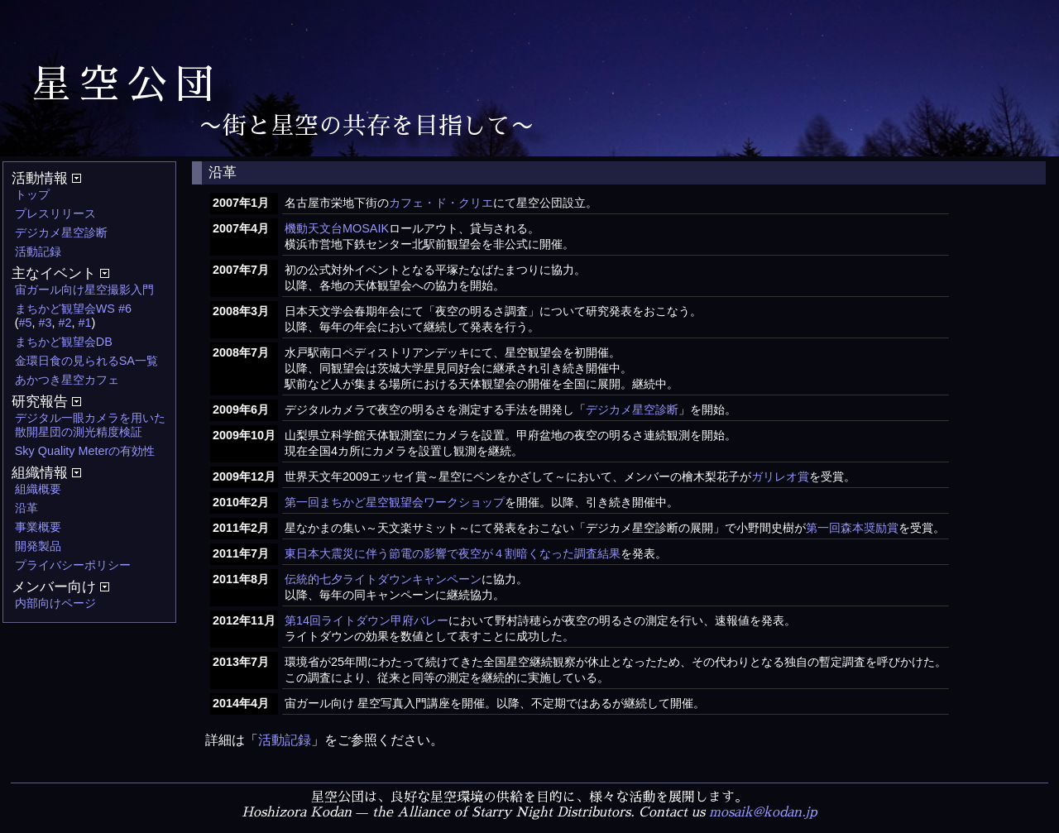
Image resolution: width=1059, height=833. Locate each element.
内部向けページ (55, 603)
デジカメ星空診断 (61, 232)
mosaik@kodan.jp (763, 812)
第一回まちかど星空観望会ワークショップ (395, 502)
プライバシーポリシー (73, 565)
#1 (85, 322)
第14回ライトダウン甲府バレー (366, 620)
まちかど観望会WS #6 (73, 308)
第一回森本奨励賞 (852, 527)
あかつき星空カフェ (67, 379)
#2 (65, 322)
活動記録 (38, 251)
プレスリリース (55, 213)
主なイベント (60, 273)
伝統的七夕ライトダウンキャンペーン (383, 579)
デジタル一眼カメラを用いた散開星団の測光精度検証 (90, 424)
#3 (45, 322)
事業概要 (38, 527)
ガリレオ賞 (780, 476)
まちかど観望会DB (64, 341)
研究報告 (46, 401)
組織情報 (46, 473)
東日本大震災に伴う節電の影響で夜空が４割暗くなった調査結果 (453, 553)
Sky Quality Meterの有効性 (85, 450)
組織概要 (38, 488)
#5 (25, 322)
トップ (32, 194)
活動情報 (46, 178)
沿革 (26, 508)
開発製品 (38, 546)
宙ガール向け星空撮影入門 (84, 289)
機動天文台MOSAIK (337, 228)
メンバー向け (60, 587)
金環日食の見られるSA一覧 (86, 360)
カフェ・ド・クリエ (441, 202)
